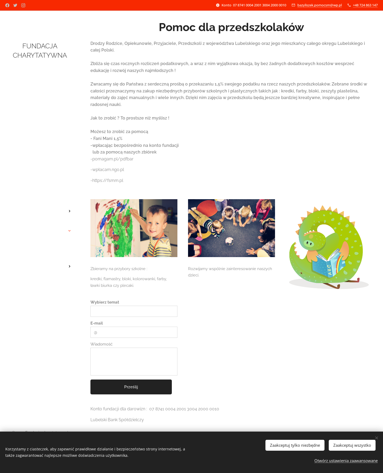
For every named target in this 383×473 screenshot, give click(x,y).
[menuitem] (40, 195)
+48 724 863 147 (365, 5)
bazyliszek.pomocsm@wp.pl (319, 5)
